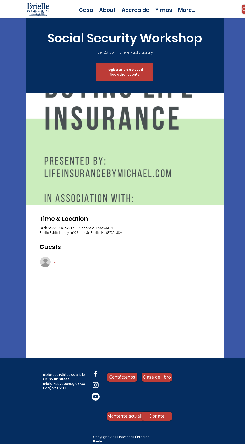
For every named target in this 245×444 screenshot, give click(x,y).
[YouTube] (96, 397)
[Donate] (157, 416)
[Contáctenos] (122, 377)
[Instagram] (96, 385)
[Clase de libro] (157, 377)
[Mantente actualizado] (129, 416)
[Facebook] (96, 374)
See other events (124, 74)
